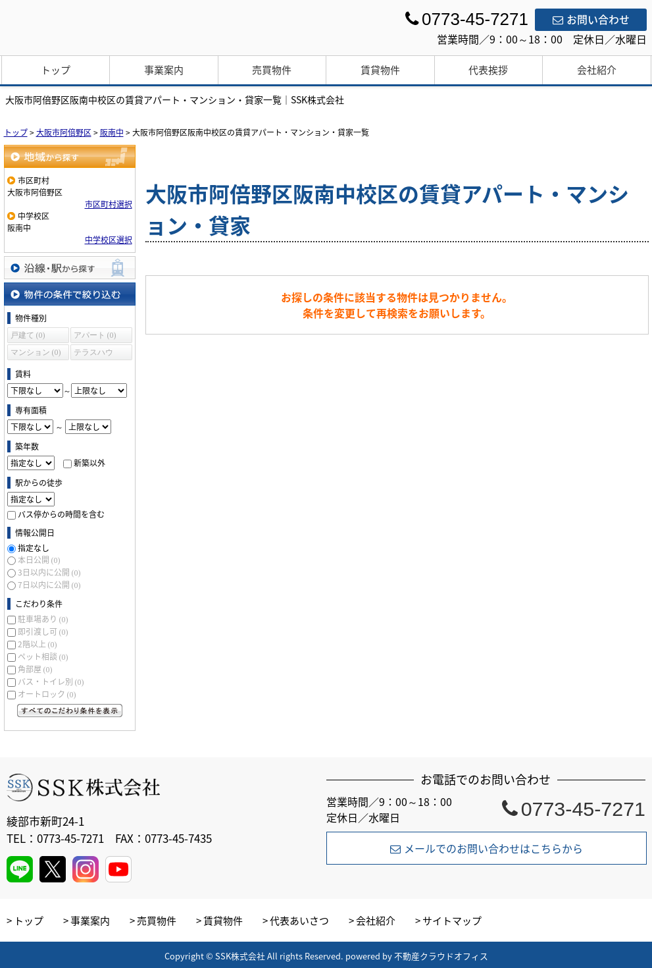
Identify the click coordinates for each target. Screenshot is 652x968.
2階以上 (37, 644)
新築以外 (89, 463)
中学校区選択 (108, 240)
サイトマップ (452, 920)
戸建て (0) (28, 335)
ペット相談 (43, 656)
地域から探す (70, 156)
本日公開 (39, 560)
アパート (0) (95, 335)
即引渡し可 (43, 631)
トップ (55, 70)
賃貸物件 (380, 70)
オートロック (47, 694)
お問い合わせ (591, 19)
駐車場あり (43, 619)
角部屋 (35, 669)
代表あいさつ (299, 920)
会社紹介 (596, 70)
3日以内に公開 (49, 572)
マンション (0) (36, 352)
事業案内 (164, 70)
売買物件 (271, 70)
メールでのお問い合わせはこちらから (486, 848)
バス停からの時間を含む (61, 514)
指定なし (33, 548)
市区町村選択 (108, 204)
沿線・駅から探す (70, 267)
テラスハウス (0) (93, 354)
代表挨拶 (488, 70)
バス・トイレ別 (51, 681)
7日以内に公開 (49, 585)
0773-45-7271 (573, 808)
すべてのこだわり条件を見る (69, 710)
